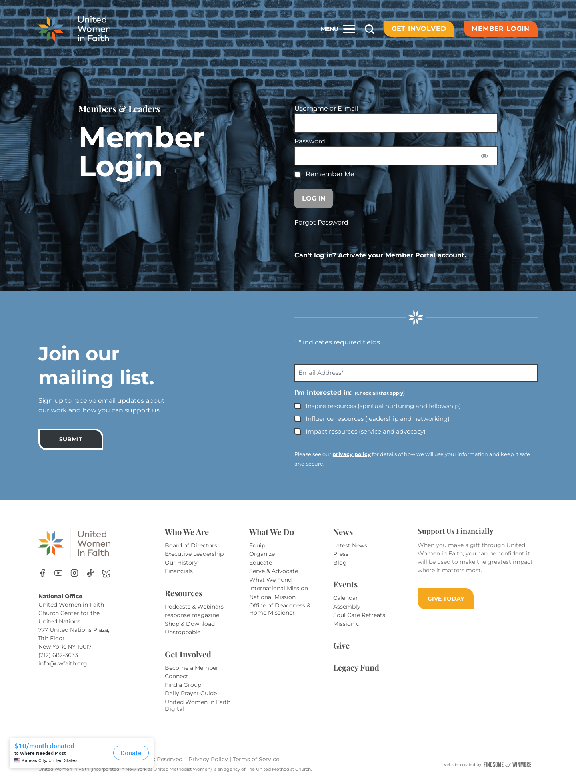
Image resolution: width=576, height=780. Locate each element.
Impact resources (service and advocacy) (366, 431)
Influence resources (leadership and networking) (378, 418)
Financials (179, 571)
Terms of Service (256, 759)
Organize (262, 553)
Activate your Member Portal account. (402, 255)
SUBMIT (70, 439)
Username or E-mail (326, 108)
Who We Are (187, 531)
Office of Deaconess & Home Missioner (279, 609)
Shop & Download (190, 623)
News (343, 531)
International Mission (278, 588)
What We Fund (270, 579)
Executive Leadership (194, 553)
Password (309, 141)
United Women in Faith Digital (197, 705)
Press (340, 553)
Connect (176, 676)
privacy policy (351, 454)
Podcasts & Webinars (194, 606)
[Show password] (485, 155)
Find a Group (183, 684)
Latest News (350, 545)
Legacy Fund (356, 667)
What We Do (271, 531)
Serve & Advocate (273, 571)
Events (345, 584)
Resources (183, 592)
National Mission (272, 597)
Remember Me (324, 174)
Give (341, 645)
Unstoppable (182, 632)
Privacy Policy (209, 759)
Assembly (346, 606)
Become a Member (191, 667)
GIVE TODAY (446, 598)
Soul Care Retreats (359, 615)
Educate (260, 562)
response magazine (192, 615)
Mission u (346, 623)
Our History (181, 562)
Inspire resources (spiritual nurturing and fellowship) (383, 406)
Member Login (501, 28)
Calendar (345, 597)
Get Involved (419, 28)
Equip (257, 545)
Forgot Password (321, 222)
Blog (340, 562)
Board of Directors (191, 545)
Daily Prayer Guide (191, 693)
